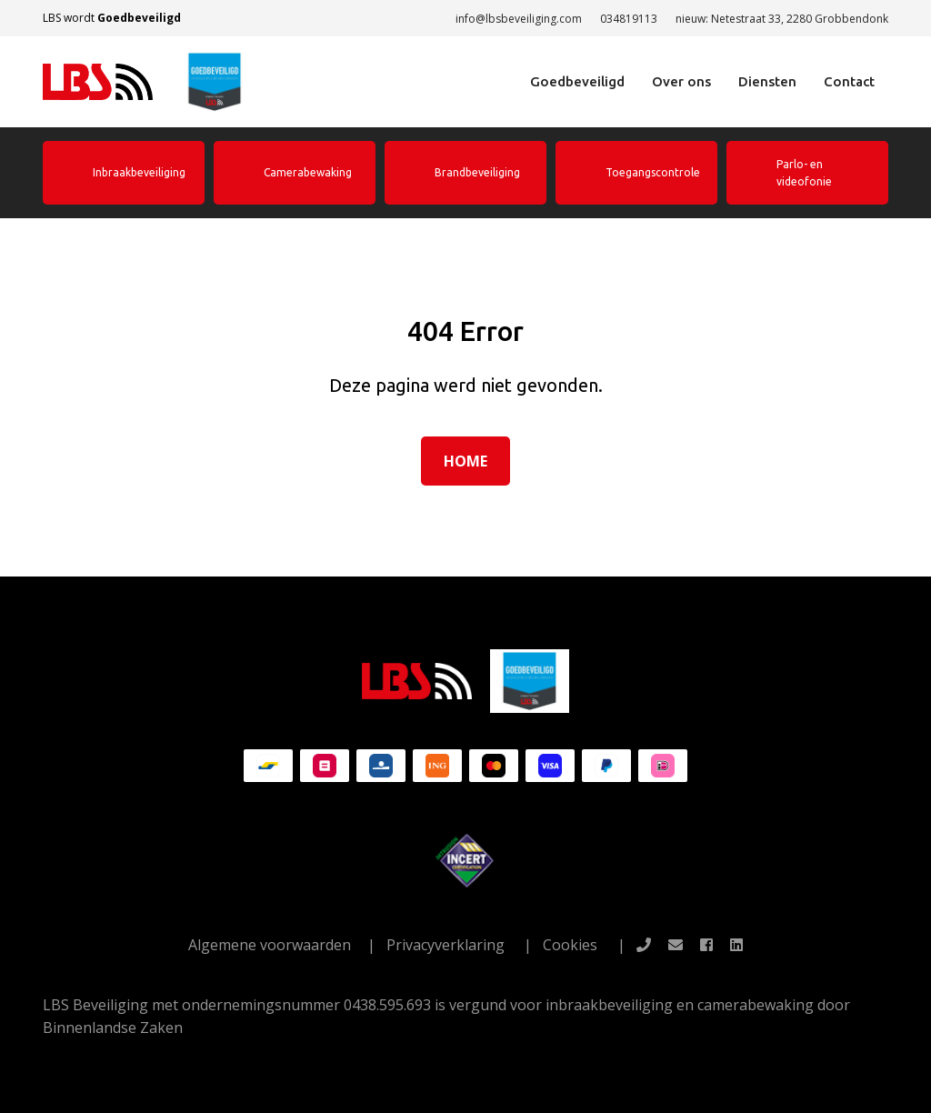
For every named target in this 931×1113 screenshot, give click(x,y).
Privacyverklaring (445, 945)
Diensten (767, 81)
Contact (849, 81)
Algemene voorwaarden (269, 945)
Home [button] (465, 461)
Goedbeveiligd (577, 81)
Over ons (681, 81)
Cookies (570, 945)
